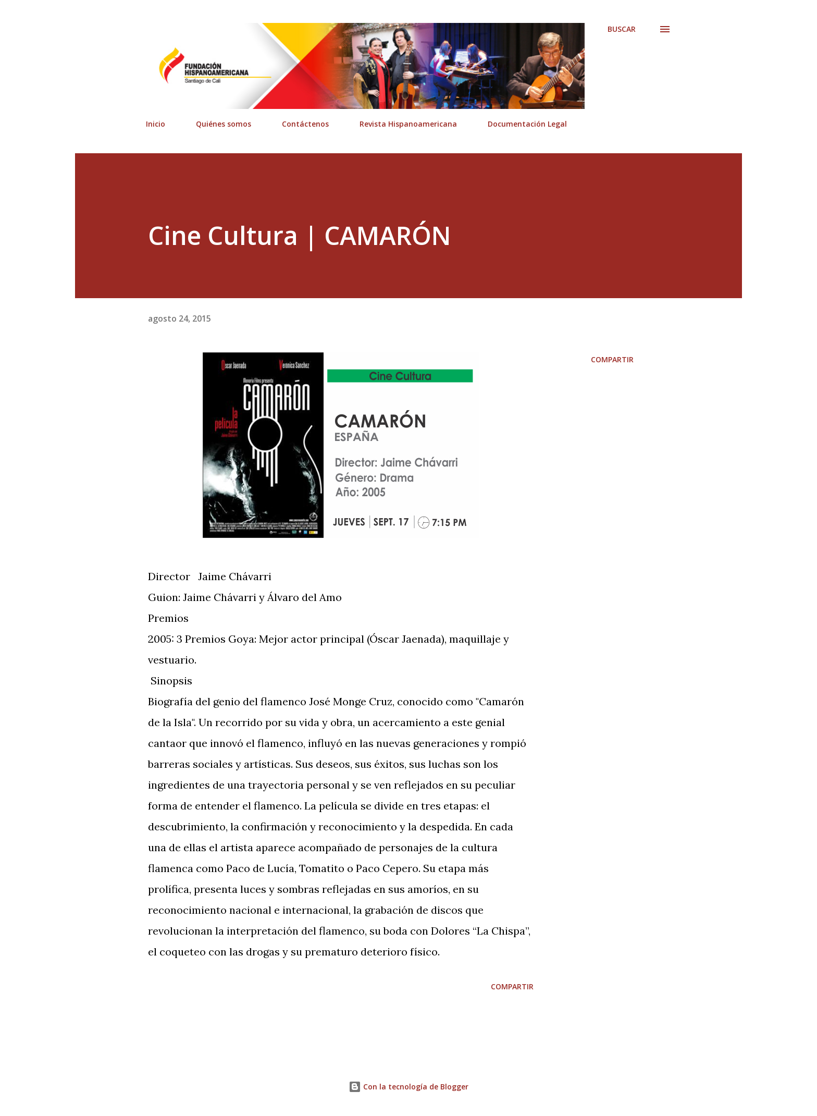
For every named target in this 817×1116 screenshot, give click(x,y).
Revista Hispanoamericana (408, 124)
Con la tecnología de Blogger (408, 1087)
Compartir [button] (612, 359)
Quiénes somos (223, 124)
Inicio (155, 124)
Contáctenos (305, 124)
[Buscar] (622, 29)
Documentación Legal (527, 124)
